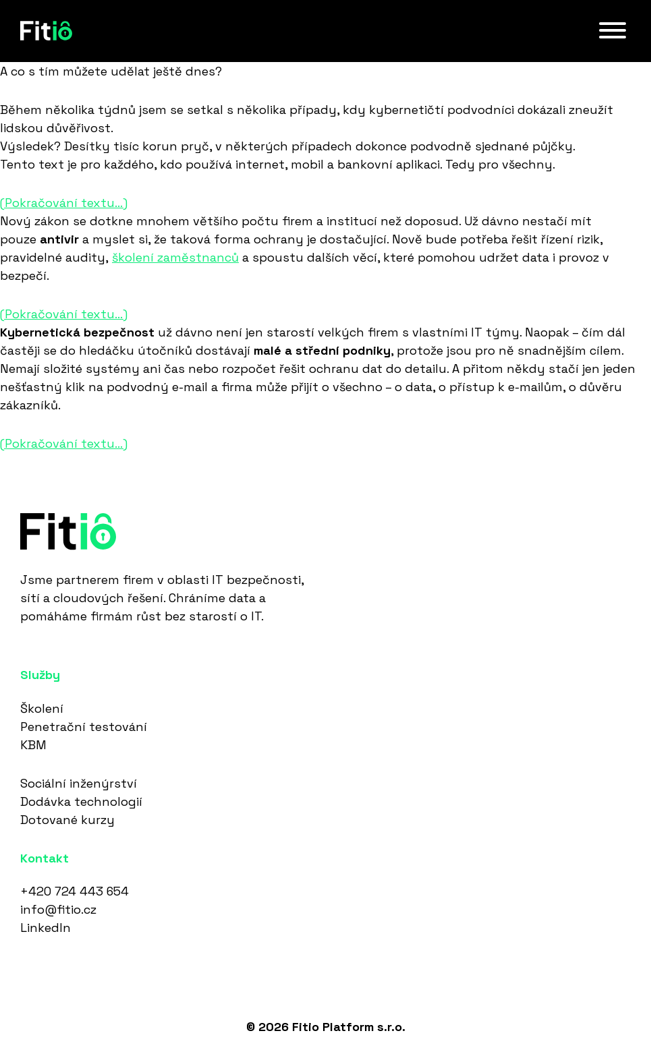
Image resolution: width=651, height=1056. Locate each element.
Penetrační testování (83, 726)
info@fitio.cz (58, 909)
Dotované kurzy (67, 819)
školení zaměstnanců (175, 257)
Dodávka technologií (81, 801)
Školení (41, 708)
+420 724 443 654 (74, 891)
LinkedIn (45, 927)
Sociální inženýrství (78, 783)
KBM (33, 745)
